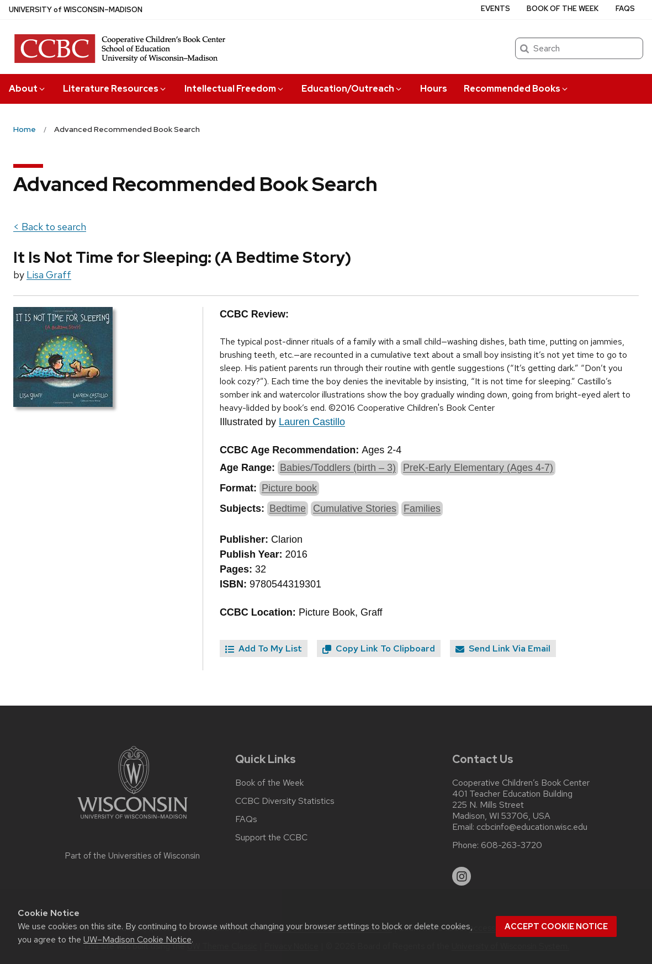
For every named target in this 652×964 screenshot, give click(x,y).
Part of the (132, 855)
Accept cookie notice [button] (556, 926)
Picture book (289, 488)
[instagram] (461, 876)
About (27, 88)
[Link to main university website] (132, 821)
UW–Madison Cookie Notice (137, 939)
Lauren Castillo (312, 421)
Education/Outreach (352, 88)
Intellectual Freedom (234, 88)
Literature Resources (115, 88)
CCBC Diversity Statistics (285, 801)
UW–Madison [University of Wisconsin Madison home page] (75, 9)
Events (495, 8)
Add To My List (263, 648)
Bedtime (287, 508)
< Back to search (49, 226)
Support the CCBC (271, 837)
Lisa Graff (48, 274)
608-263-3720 (511, 845)
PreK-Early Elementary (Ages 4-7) (478, 467)
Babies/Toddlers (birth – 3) (338, 467)
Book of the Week (562, 8)
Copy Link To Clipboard (378, 648)
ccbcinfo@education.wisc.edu (531, 827)
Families (422, 508)
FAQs (625, 8)
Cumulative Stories (354, 508)
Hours (433, 88)
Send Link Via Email (502, 648)
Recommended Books (516, 88)
